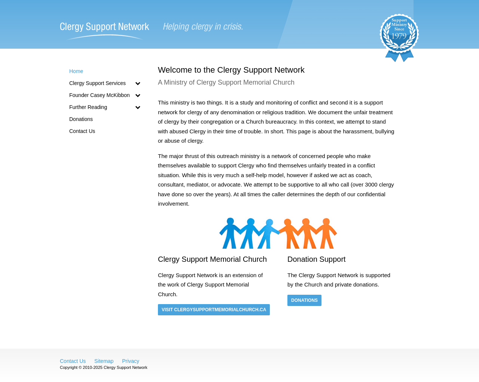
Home (76, 71)
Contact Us (82, 131)
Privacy (130, 361)
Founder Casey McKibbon (104, 95)
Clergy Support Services (104, 83)
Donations (81, 119)
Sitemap (103, 361)
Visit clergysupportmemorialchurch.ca (214, 309)
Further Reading (104, 107)
